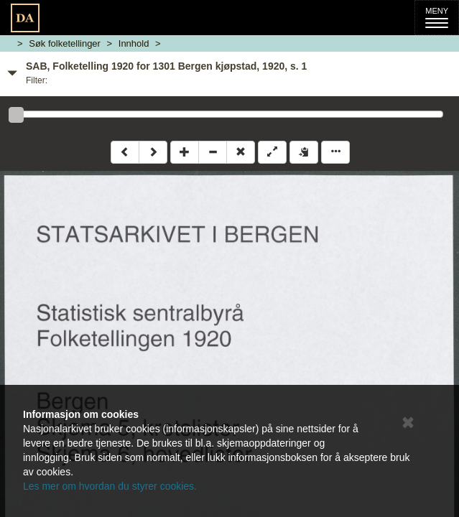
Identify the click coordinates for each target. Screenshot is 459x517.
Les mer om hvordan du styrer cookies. (110, 486)
